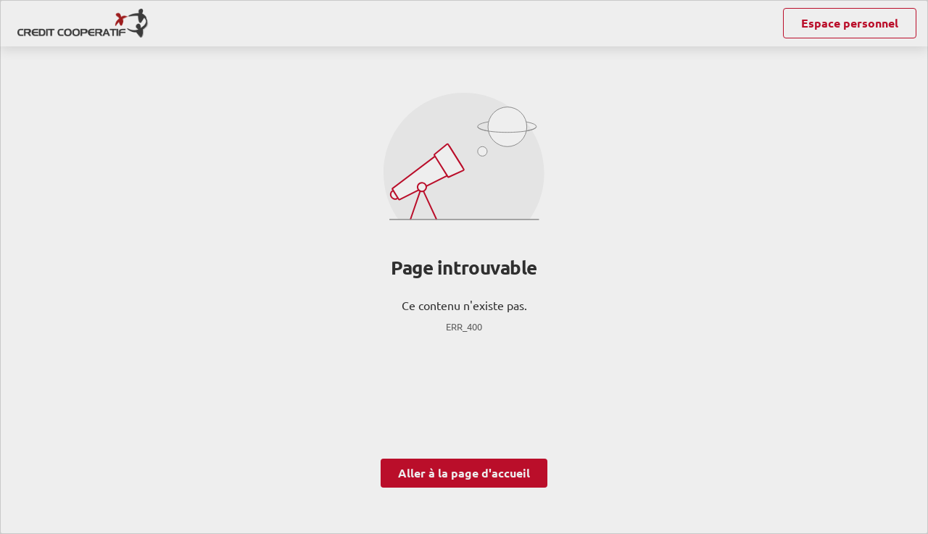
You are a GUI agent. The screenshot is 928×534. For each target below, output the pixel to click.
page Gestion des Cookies (392, 412)
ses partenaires (471, 169)
